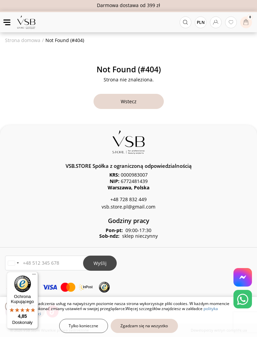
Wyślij (100, 263)
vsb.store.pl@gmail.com (128, 206)
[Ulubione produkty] (231, 22)
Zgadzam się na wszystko (144, 326)
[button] (13, 263)
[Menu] (34, 276)
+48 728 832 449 (128, 199)
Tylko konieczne (83, 326)
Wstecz (129, 101)
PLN (201, 22)
